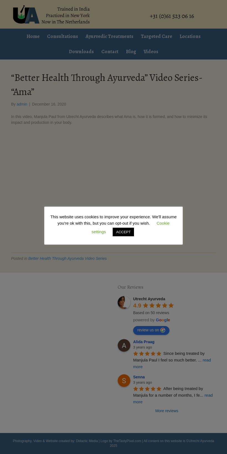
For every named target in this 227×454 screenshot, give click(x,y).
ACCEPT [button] (123, 232)
